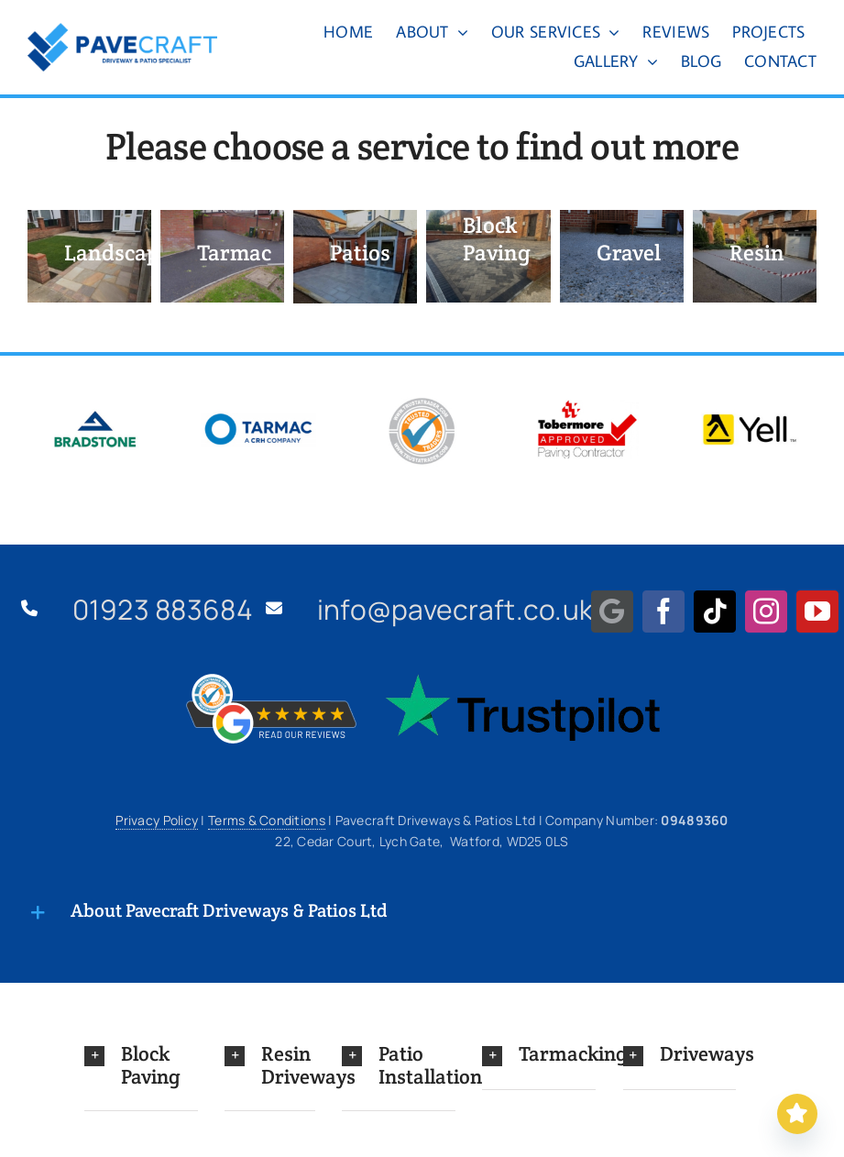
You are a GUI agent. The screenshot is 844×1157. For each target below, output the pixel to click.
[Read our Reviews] (797, 1114)
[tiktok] (715, 611)
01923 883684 (162, 609)
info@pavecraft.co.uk (455, 609)
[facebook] (663, 611)
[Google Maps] (612, 611)
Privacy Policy (156, 820)
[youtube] (817, 611)
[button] (141, 1064)
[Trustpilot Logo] (522, 682)
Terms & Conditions (266, 820)
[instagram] (766, 611)
